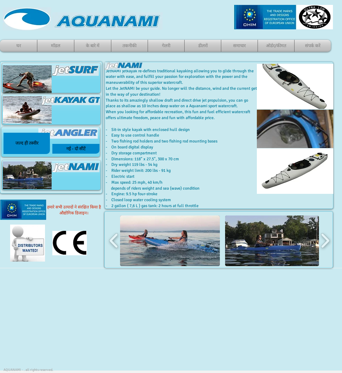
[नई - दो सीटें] (75, 149)
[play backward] (114, 241)
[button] (26, 143)
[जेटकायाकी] (50, 142)
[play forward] (325, 241)
